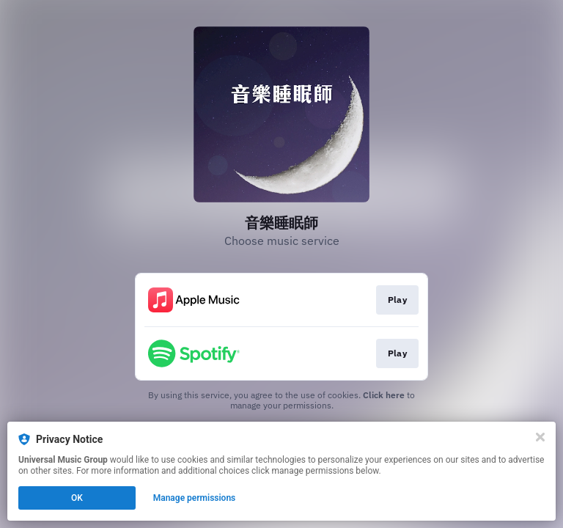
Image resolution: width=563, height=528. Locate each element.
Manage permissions (194, 498)
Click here (384, 394)
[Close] (540, 437)
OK (77, 498)
